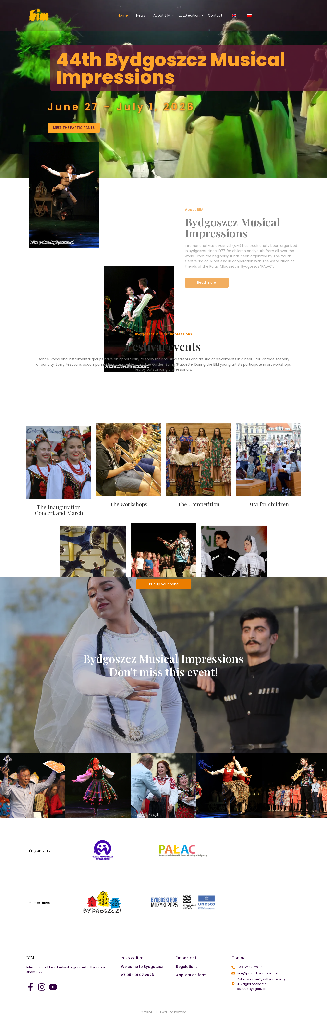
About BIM (162, 15)
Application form (191, 974)
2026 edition (190, 15)
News (140, 15)
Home (123, 15)
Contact (215, 15)
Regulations (186, 966)
